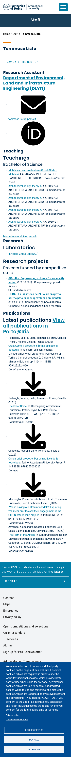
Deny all (34, 739)
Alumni (7, 645)
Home (6, 33)
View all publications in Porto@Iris (34, 326)
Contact (8, 598)
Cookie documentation (17, 719)
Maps (7, 604)
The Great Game (17, 406)
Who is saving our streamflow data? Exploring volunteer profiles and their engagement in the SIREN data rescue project (34, 511)
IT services (10, 639)
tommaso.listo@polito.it (22, 119)
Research (13, 241)
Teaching (13, 151)
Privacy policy (12, 715)
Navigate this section (35, 62)
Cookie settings (34, 730)
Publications (16, 313)
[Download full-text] (33, 383)
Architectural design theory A (25, 186)
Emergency (10, 610)
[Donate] (35, 580)
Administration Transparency (22, 661)
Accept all (34, 749)
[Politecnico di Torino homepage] (22, 7)
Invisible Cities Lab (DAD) (23, 253)
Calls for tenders (14, 632)
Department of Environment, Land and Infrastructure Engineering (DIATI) (34, 83)
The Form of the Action (21, 534)
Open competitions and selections (25, 626)
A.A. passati (19, 236)
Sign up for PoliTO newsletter (22, 652)
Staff (15, 33)
